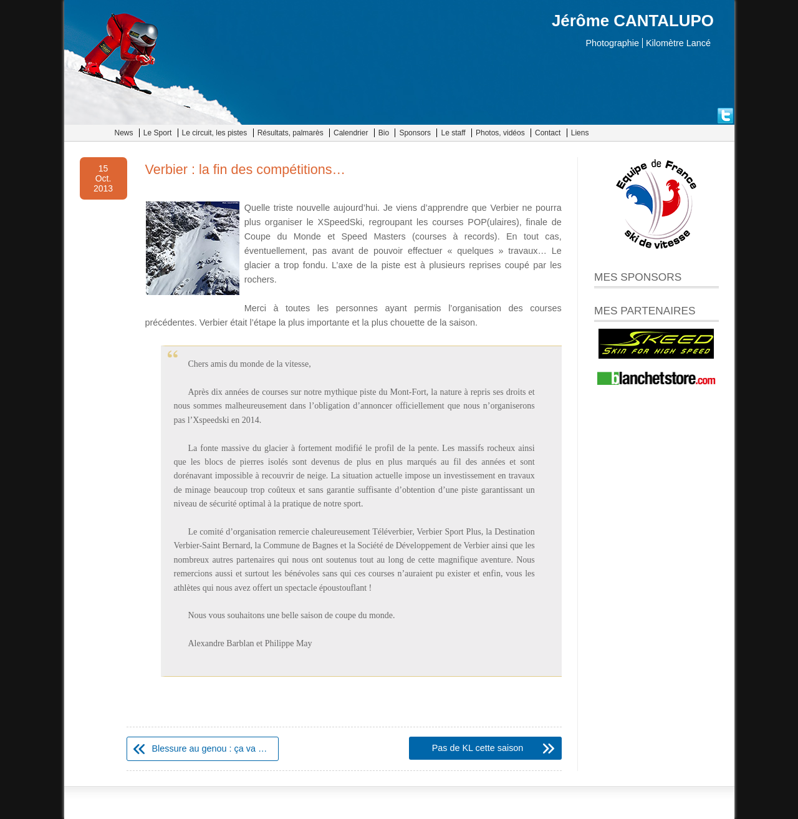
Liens (580, 132)
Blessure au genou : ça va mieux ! (215, 749)
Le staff (453, 132)
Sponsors (415, 132)
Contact (547, 132)
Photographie (612, 43)
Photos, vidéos (500, 132)
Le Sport (157, 132)
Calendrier (351, 132)
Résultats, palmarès (290, 132)
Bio (383, 132)
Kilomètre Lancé (678, 43)
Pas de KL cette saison (478, 748)
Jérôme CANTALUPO (633, 20)
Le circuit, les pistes (215, 132)
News (124, 132)
